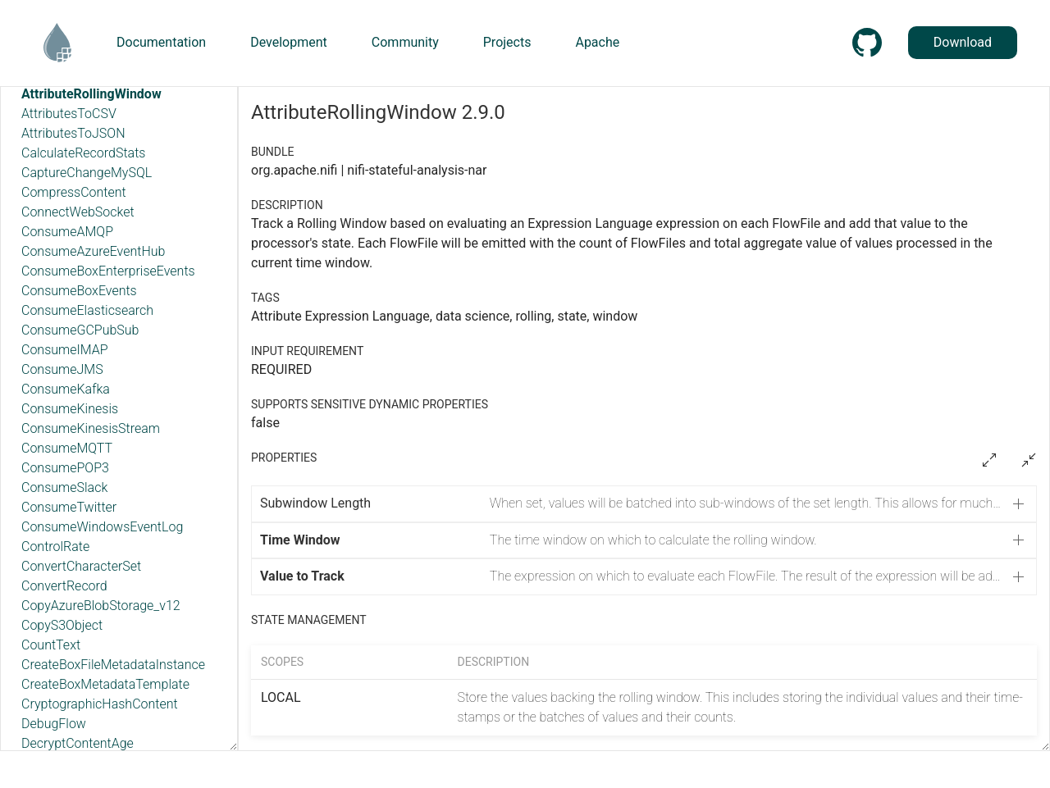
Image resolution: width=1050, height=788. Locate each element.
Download (963, 42)
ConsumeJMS (62, 369)
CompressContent (73, 192)
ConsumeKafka (65, 389)
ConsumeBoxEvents (79, 290)
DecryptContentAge (77, 743)
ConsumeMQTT (66, 448)
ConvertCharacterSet (81, 566)
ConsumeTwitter (68, 507)
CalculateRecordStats (83, 153)
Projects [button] (507, 42)
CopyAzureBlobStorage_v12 (100, 605)
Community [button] (405, 42)
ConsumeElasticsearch (87, 310)
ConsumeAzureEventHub (93, 251)
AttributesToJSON (73, 133)
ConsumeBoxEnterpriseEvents (108, 271)
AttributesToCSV (68, 113)
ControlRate (55, 546)
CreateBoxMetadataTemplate (105, 684)
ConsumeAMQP (67, 231)
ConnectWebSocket (78, 212)
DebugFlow (53, 723)
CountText (50, 645)
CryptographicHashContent (99, 704)
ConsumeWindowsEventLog (102, 527)
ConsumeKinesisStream (90, 428)
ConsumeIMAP (64, 350)
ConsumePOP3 (65, 468)
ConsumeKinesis (69, 409)
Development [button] (288, 42)
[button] (644, 503)
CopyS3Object (62, 625)
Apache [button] (597, 42)
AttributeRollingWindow (91, 94)
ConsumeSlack (64, 487)
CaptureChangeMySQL (86, 172)
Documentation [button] (161, 42)
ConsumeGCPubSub (80, 330)
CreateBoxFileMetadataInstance (113, 664)
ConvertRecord (64, 586)
